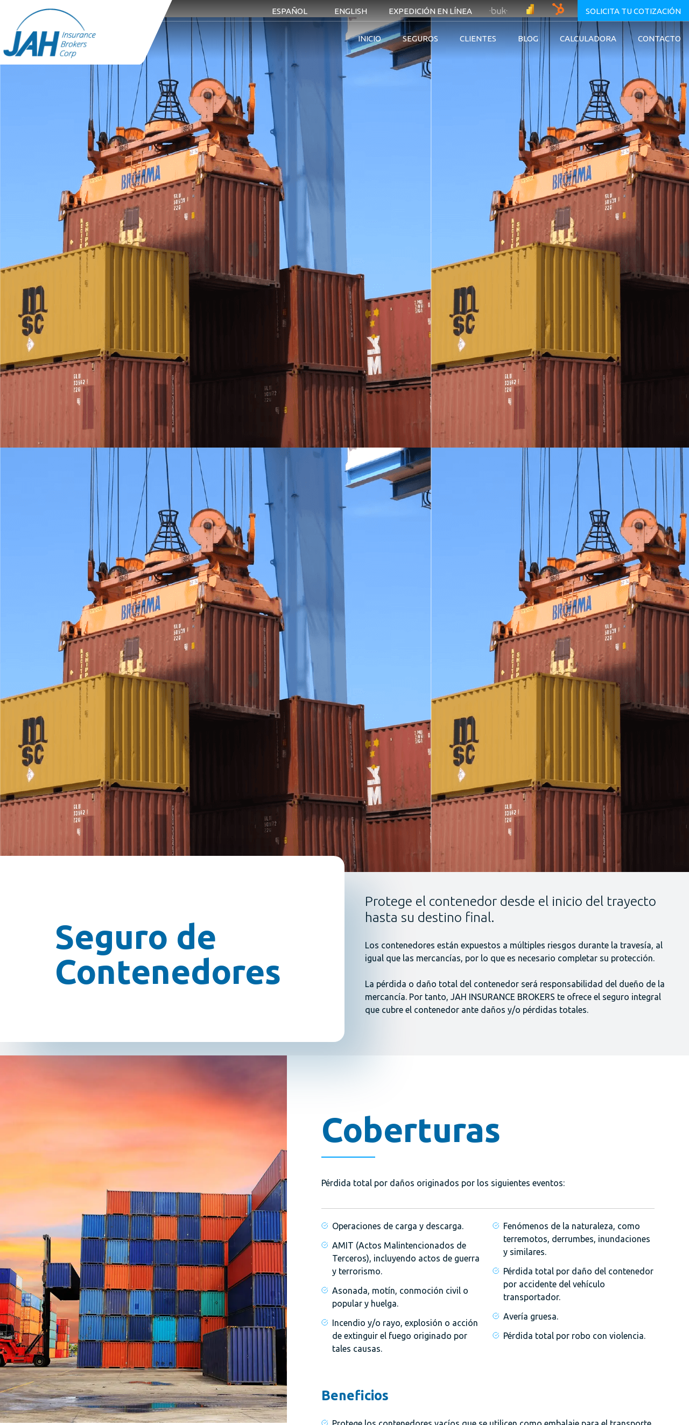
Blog (528, 38)
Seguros (420, 38)
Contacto (659, 38)
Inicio (369, 38)
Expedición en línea (430, 11)
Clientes (478, 38)
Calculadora (588, 38)
